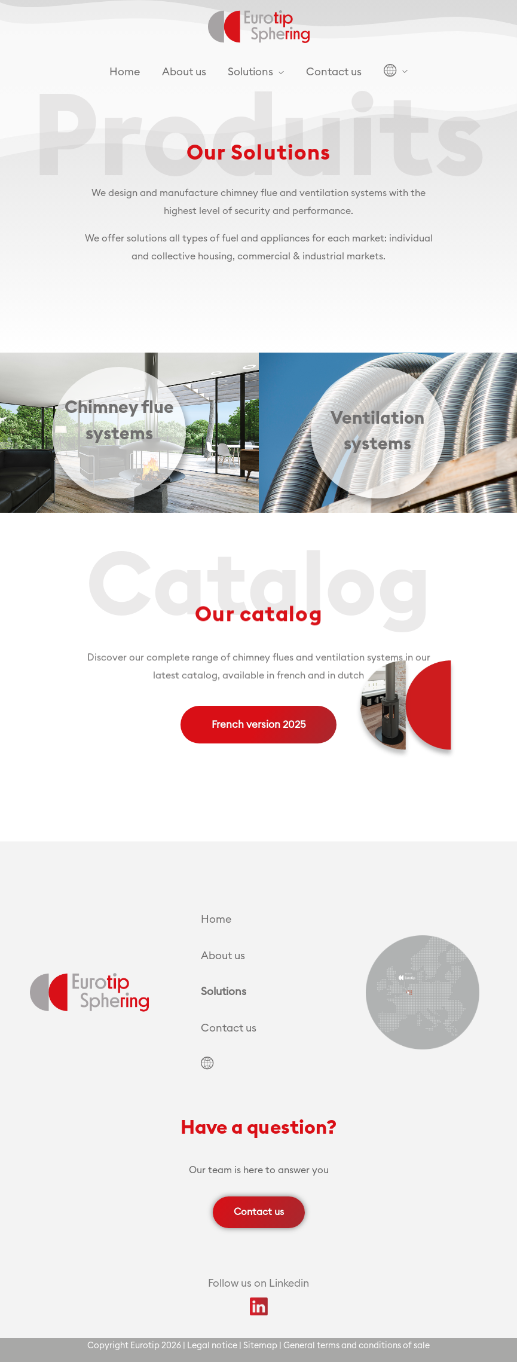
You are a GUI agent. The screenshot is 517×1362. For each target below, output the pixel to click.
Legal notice (212, 1345)
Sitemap (260, 1345)
